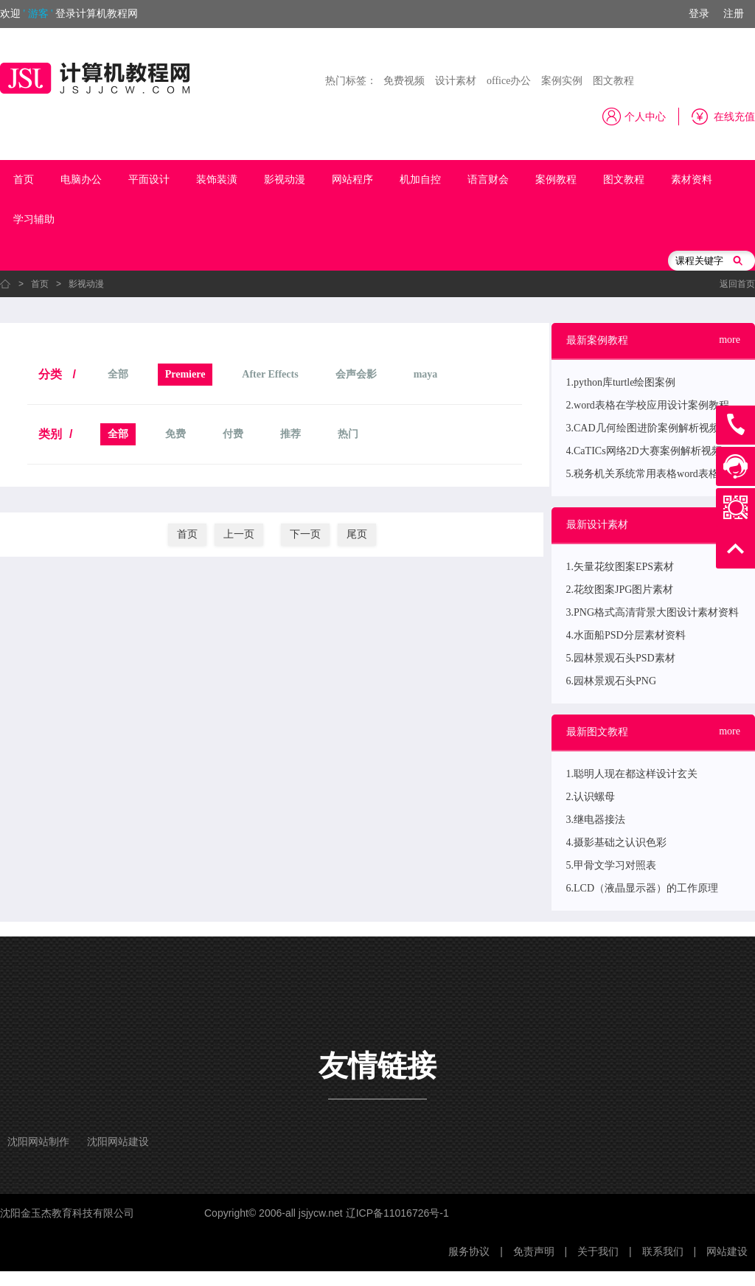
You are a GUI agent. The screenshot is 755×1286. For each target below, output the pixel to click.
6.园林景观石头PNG (611, 681)
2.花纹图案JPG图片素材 (620, 589)
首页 (23, 179)
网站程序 (352, 179)
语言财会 (488, 179)
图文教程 (613, 80)
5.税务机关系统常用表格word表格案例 (653, 473)
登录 (699, 13)
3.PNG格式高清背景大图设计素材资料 (653, 612)
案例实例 (561, 80)
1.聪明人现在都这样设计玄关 (632, 773)
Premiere (185, 374)
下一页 (305, 534)
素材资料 (691, 179)
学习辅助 (34, 219)
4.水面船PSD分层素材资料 (626, 635)
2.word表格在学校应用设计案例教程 (647, 405)
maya (426, 374)
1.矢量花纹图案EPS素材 (620, 566)
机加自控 (420, 179)
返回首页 (737, 284)
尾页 (357, 534)
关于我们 (598, 1251)
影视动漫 (284, 179)
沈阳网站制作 (38, 1141)
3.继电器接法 (596, 819)
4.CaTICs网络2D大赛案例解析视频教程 (654, 450)
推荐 (290, 433)
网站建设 (727, 1251)
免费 (175, 433)
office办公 (509, 80)
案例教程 (556, 179)
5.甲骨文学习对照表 (611, 865)
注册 (733, 13)
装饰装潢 (216, 179)
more (729, 339)
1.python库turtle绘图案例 (621, 382)
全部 (118, 374)
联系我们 (662, 1251)
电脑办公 (81, 179)
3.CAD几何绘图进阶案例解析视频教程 (653, 428)
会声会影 (356, 374)
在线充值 (734, 116)
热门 (348, 433)
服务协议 (469, 1251)
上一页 (238, 534)
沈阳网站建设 (118, 1141)
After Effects (270, 374)
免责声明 (533, 1251)
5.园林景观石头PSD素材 (620, 658)
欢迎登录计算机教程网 (69, 13)
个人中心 (645, 116)
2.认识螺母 (591, 796)
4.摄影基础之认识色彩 (616, 842)
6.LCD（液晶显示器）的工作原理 (642, 888)
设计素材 (455, 80)
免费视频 (404, 80)
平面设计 (149, 179)
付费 (233, 433)
